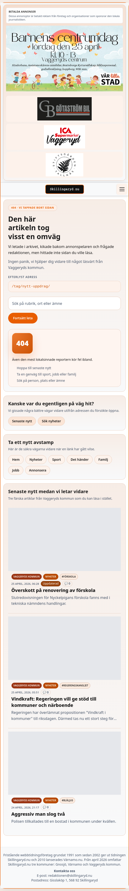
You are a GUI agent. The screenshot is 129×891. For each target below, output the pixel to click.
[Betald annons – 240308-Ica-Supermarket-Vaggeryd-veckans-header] (64, 137)
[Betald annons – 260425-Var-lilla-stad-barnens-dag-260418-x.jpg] (64, 58)
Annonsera (37, 470)
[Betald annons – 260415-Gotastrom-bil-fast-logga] (64, 109)
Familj (103, 459)
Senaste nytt (22, 421)
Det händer (80, 459)
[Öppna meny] (121, 189)
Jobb (15, 470)
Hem (16, 459)
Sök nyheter (51, 421)
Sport (56, 459)
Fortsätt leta (23, 318)
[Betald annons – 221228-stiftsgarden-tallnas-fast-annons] (64, 165)
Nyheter (35, 459)
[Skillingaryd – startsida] (64, 189)
